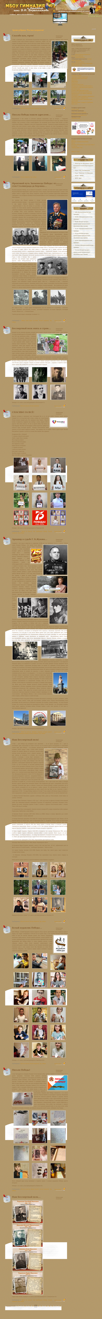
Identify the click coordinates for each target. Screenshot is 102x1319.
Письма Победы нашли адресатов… (31, 114)
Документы (74, 80)
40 (49, 1306)
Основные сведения (76, 75)
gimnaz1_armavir (80, 62)
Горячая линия (75, 109)
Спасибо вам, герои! (23, 35)
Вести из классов (25, 108)
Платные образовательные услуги (80, 90)
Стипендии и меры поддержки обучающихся (82, 96)
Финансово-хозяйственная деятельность (81, 92)
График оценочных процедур (78, 112)
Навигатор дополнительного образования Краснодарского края (81, 64)
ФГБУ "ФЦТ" (78, 178)
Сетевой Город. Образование (81, 59)
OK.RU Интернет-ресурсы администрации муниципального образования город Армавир (81, 224)
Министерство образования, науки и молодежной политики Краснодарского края (83, 166)
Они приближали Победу (40, 531)
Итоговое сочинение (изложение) (79, 141)
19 (30, 1306)
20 (33, 1306)
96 (60, 1306)
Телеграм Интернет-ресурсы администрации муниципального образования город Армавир (81, 252)
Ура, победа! (43, 108)
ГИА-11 (73, 140)
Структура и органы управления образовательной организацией (79, 77)
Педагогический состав (77, 84)
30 (46, 1306)
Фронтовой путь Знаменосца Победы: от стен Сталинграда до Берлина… (34, 184)
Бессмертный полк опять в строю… (31, 328)
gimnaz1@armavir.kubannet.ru (82, 54)
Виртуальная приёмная (77, 56)
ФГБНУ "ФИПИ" (79, 175)
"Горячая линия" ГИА (76, 147)
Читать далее (57, 108)
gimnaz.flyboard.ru (80, 57)
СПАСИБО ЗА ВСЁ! (23, 412)
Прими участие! (35, 1189)
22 (38, 1306)
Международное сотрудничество (79, 98)
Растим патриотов (34, 108)
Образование (74, 81)
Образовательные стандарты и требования (82, 102)
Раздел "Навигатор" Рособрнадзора (84, 173)
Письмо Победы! (21, 1070)
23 (41, 1306)
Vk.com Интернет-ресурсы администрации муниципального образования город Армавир (81, 236)
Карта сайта (74, 104)
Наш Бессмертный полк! (25, 739)
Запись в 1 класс (75, 151)
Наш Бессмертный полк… (26, 1197)
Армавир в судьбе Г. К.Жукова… (29, 539)
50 (52, 1306)
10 (25, 1306)
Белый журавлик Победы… (27, 927)
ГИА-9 (73, 143)
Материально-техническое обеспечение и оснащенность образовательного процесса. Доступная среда (82, 87)
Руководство (74, 83)
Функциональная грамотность (79, 115)
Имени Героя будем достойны (30, 320)
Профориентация (75, 118)
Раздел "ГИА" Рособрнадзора (82, 170)
